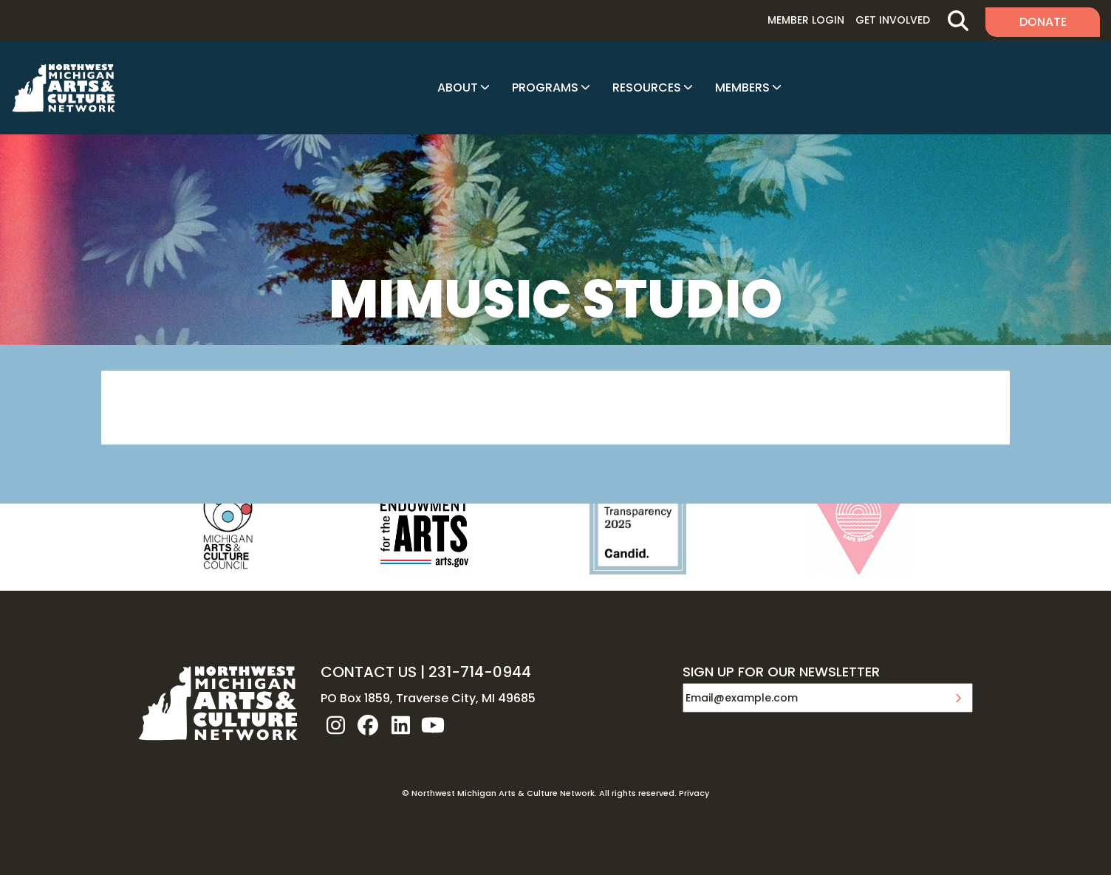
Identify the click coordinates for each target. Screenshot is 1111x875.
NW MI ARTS (63, 88)
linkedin (400, 725)
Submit (958, 698)
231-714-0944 (479, 672)
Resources (646, 87)
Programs (545, 87)
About (457, 87)
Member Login (806, 20)
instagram (335, 725)
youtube (433, 725)
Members (742, 87)
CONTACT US (369, 672)
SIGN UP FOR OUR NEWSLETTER (781, 673)
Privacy (694, 793)
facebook (368, 725)
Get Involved (892, 20)
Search (957, 20)
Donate (1043, 21)
